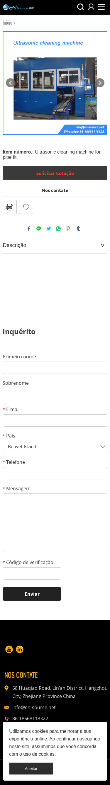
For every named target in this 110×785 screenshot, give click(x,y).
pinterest (68, 228)
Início (7, 23)
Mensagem (17, 488)
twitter (49, 228)
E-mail (11, 409)
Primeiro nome (19, 356)
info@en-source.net (34, 707)
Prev (10, 83)
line (39, 228)
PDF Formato (10, 207)
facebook (29, 228)
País (9, 435)
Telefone (14, 462)
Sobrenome (16, 383)
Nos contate (55, 190)
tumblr (78, 228)
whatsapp (58, 228)
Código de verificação (28, 562)
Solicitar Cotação (55, 173)
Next (99, 83)
